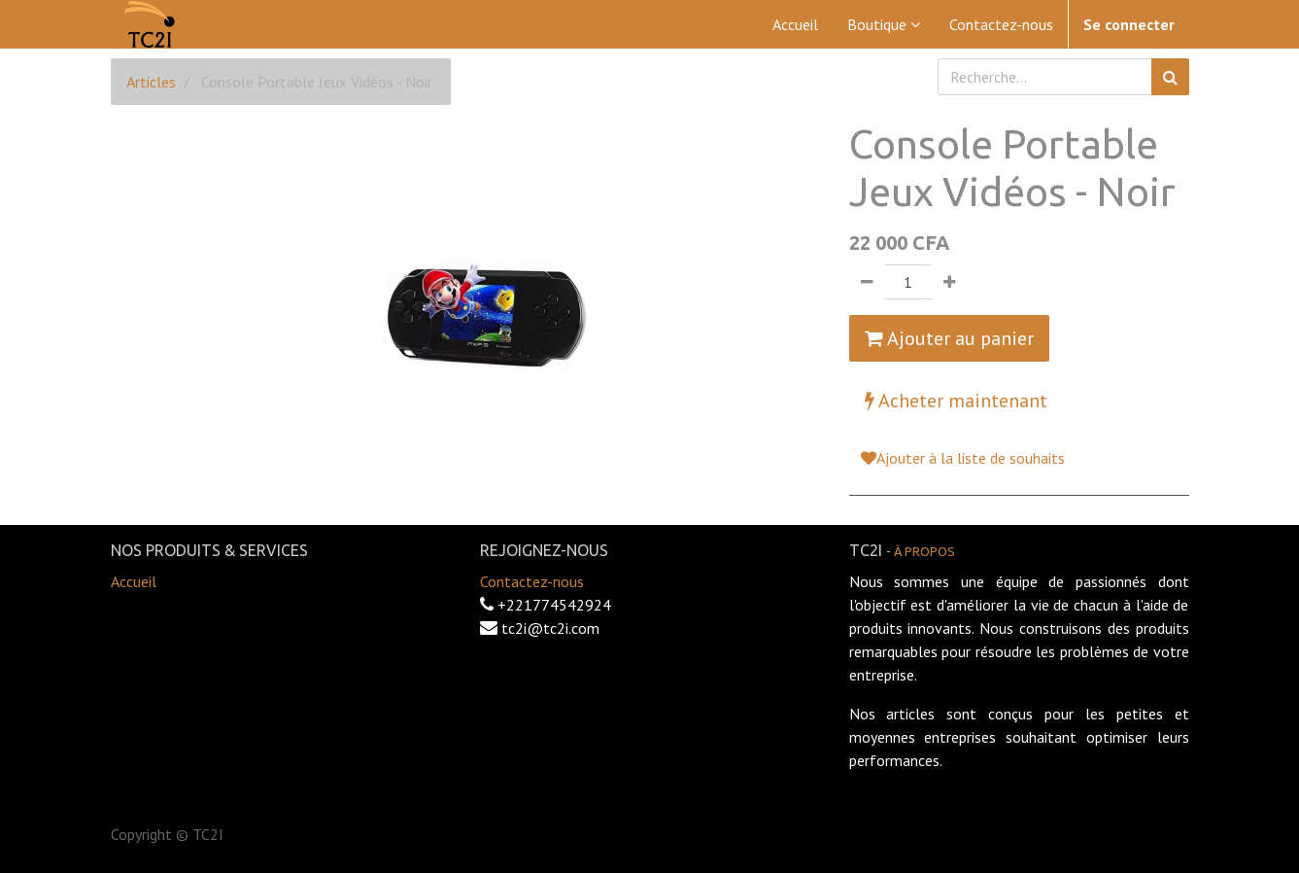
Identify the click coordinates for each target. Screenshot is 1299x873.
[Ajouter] (950, 281)
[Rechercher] (1170, 76)
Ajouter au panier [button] (949, 338)
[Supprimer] (867, 281)
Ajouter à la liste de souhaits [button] (963, 458)
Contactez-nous (532, 581)
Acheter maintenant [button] (956, 400)
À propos (924, 551)
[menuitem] (795, 24)
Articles (151, 81)
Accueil (133, 581)
